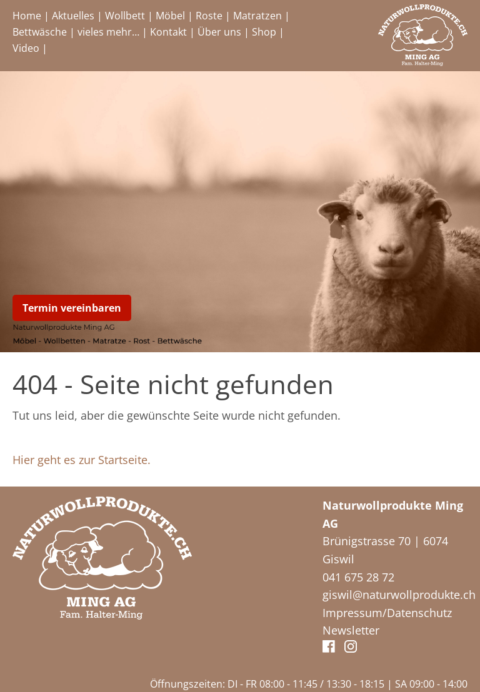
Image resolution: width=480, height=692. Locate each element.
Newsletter (350, 630)
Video (25, 48)
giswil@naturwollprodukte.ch (399, 594)
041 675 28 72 (358, 577)
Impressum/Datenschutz (387, 612)
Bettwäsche (39, 32)
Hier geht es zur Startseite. (81, 459)
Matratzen (257, 15)
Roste (209, 15)
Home (26, 15)
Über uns (219, 32)
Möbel (170, 15)
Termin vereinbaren (71, 308)
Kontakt (168, 32)
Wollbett (125, 15)
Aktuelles (73, 15)
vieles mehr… (108, 32)
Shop (264, 32)
